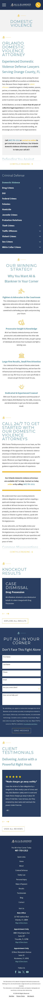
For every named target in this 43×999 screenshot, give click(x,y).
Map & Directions (21, 923)
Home (21, 861)
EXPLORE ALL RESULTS (15, 621)
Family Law (21, 875)
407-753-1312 (21, 850)
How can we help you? (10, 695)
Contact (21, 902)
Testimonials (21, 893)
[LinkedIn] (19, 972)
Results (21, 888)
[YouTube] (27, 972)
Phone (5, 672)
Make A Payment (21, 884)
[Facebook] (15, 972)
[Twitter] (23, 972)
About (21, 866)
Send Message (21, 730)
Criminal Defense (21, 870)
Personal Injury (21, 879)
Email (5, 680)
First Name (6, 657)
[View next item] (7, 613)
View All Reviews (13, 829)
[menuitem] (21, 182)
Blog (21, 898)
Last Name (6, 664)
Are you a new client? (10, 687)
